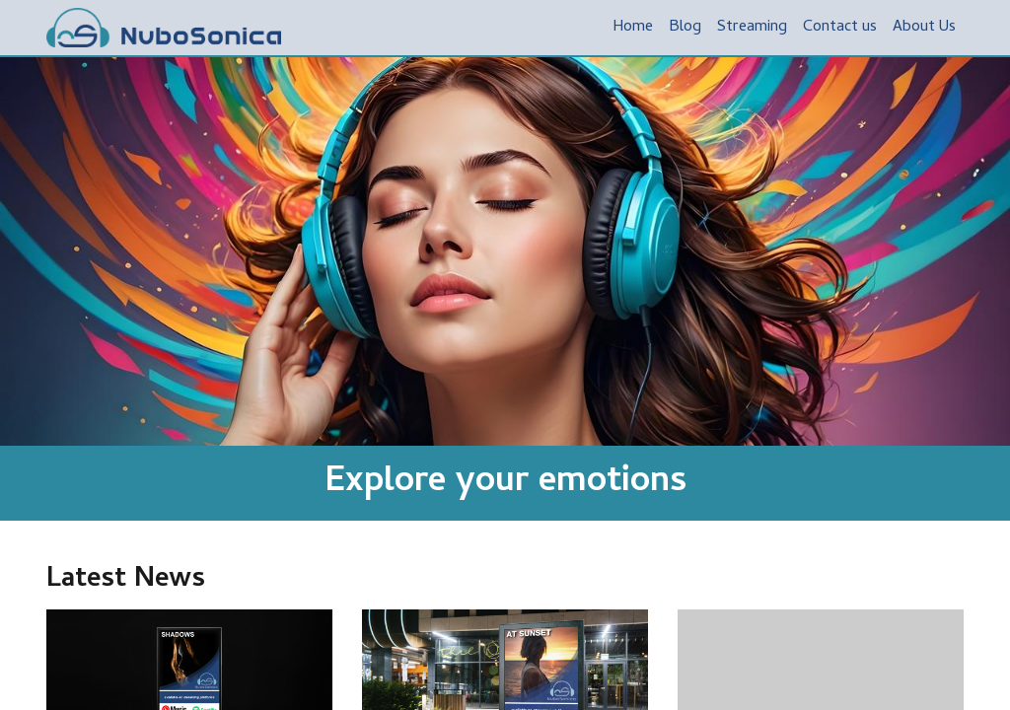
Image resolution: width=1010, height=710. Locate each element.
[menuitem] (633, 27)
